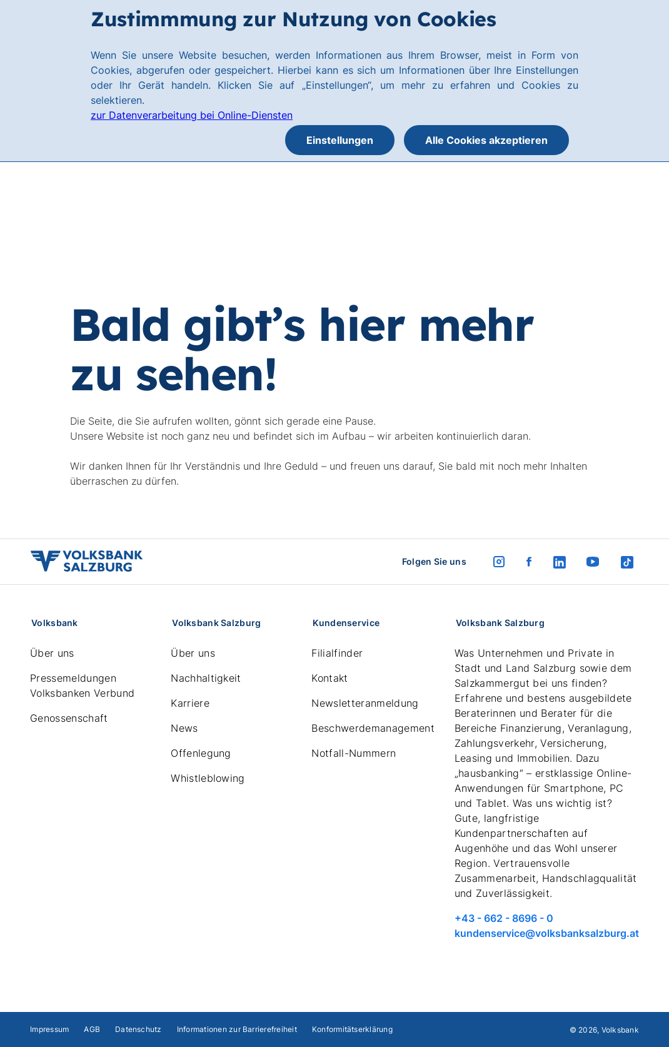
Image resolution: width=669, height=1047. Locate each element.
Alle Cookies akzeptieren (486, 140)
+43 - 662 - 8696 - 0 (504, 918)
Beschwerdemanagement (372, 728)
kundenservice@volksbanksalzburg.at (547, 933)
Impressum (49, 1029)
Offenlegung (201, 753)
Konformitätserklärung (352, 1029)
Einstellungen (339, 140)
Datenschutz (138, 1029)
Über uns (52, 653)
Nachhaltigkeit (206, 678)
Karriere (190, 703)
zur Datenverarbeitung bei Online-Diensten (192, 115)
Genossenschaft (69, 718)
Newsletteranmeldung (364, 703)
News (184, 728)
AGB (92, 1029)
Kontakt (329, 678)
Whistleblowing (207, 778)
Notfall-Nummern (353, 753)
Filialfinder (337, 653)
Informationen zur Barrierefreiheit (237, 1029)
